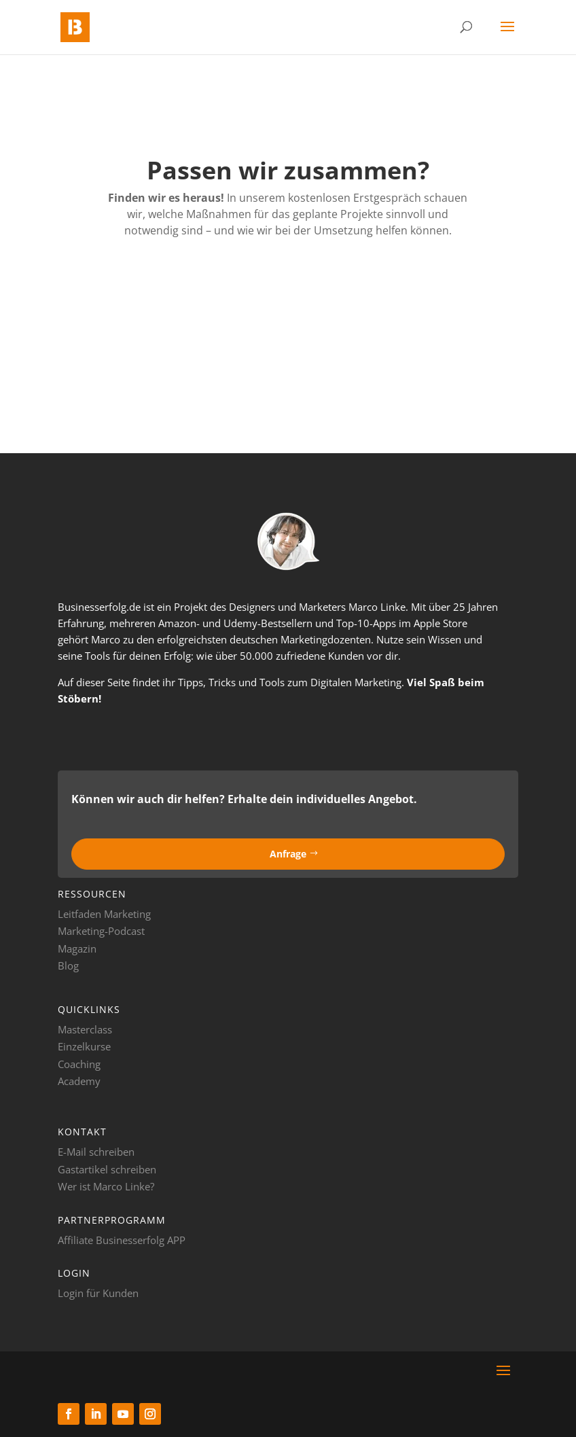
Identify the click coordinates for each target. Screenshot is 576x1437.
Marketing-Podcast (101, 931)
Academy (79, 1081)
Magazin (77, 948)
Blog (68, 965)
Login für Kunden (98, 1293)
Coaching (79, 1064)
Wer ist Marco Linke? (106, 1186)
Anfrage (288, 853)
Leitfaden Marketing (104, 914)
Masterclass (85, 1029)
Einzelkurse (84, 1046)
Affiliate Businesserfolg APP (121, 1240)
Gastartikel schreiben (107, 1169)
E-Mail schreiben (96, 1151)
